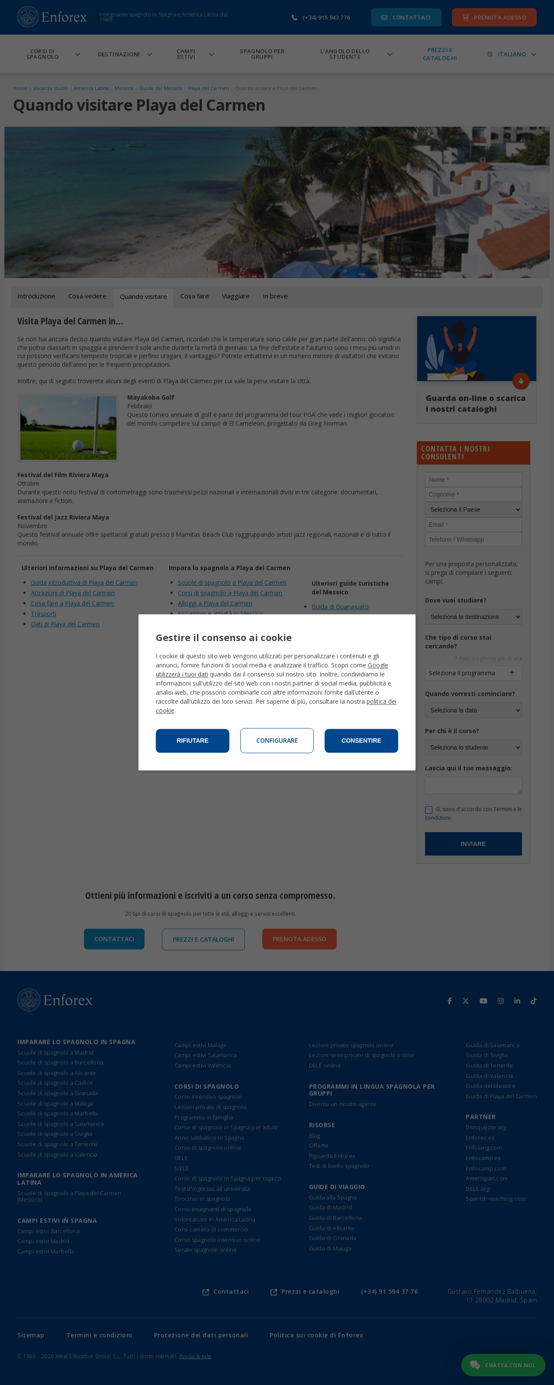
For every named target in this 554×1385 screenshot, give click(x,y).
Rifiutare (193, 740)
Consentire (361, 740)
